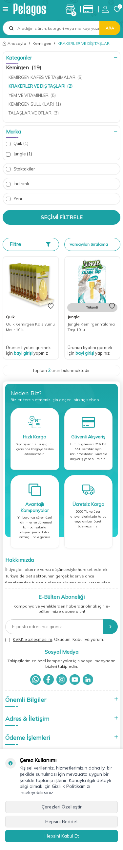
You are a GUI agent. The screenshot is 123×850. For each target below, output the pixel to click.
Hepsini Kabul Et (62, 836)
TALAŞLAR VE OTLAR (34, 112)
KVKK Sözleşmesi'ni (32, 639)
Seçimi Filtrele (62, 217)
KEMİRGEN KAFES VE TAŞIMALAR (46, 77)
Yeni (14, 199)
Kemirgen (41, 43)
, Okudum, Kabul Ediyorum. (54, 639)
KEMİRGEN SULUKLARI (35, 104)
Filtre (30, 244)
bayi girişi (23, 353)
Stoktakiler (20, 169)
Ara (110, 28)
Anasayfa (14, 43)
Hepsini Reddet (61, 821)
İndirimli (17, 183)
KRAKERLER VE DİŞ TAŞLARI (40, 86)
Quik (17, 143)
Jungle (19, 154)
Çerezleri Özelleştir (62, 807)
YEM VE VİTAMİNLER (32, 95)
